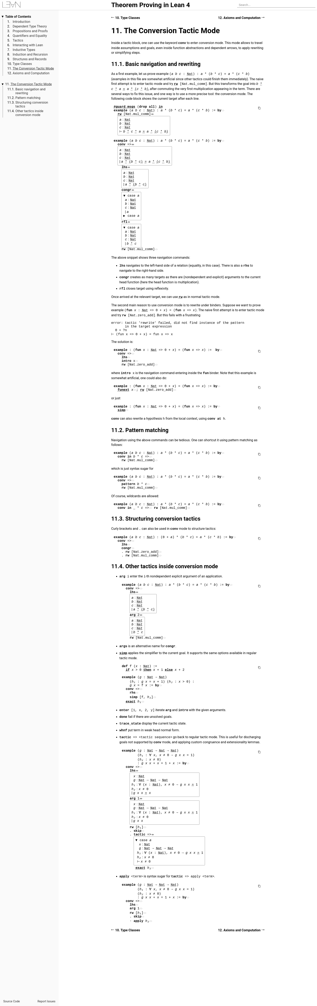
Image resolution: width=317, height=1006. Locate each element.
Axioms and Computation (31, 73)
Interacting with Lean (28, 45)
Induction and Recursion (30, 54)
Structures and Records (29, 59)
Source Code (11, 1001)
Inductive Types (24, 50)
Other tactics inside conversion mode (29, 113)
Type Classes (22, 64)
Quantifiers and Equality (30, 36)
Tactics (18, 40)
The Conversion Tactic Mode (33, 68)
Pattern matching (27, 98)
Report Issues (46, 1001)
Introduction (21, 22)
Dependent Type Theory (30, 26)
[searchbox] (276, 5)
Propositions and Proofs (30, 31)
